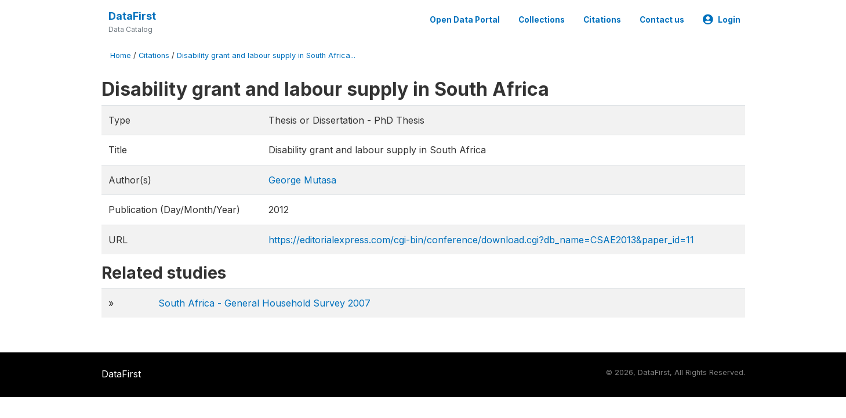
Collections (541, 19)
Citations (602, 19)
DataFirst (132, 16)
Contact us (662, 19)
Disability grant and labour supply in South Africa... (266, 55)
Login (721, 19)
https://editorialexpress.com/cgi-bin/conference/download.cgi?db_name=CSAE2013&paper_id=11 (481, 240)
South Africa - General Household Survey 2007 (264, 303)
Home (120, 55)
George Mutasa (302, 180)
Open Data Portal (465, 19)
